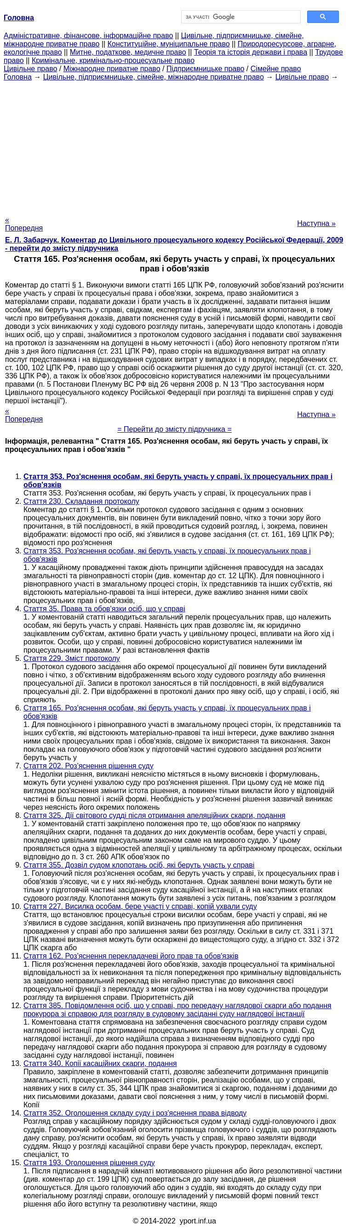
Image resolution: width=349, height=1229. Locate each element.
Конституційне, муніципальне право (169, 44)
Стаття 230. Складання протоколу (81, 501)
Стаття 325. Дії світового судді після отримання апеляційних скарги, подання (154, 815)
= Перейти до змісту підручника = (174, 429)
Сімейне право (276, 69)
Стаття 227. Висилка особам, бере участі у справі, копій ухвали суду (140, 906)
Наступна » (316, 223)
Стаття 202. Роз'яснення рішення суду (88, 766)
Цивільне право (30, 69)
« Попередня (24, 224)
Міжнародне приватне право (111, 69)
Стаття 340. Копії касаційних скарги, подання (100, 1063)
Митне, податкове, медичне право (128, 52)
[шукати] (240, 17)
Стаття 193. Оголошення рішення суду (89, 1163)
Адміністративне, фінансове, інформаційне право (88, 35)
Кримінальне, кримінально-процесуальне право (113, 60)
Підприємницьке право (205, 69)
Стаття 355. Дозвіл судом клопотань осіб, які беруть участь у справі (138, 865)
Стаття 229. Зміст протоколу (71, 658)
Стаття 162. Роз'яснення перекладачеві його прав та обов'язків (130, 956)
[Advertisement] (174, 145)
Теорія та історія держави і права (250, 52)
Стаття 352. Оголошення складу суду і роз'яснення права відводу (134, 1113)
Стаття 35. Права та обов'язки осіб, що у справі (104, 609)
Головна (18, 77)
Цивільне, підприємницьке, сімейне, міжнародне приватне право (153, 77)
